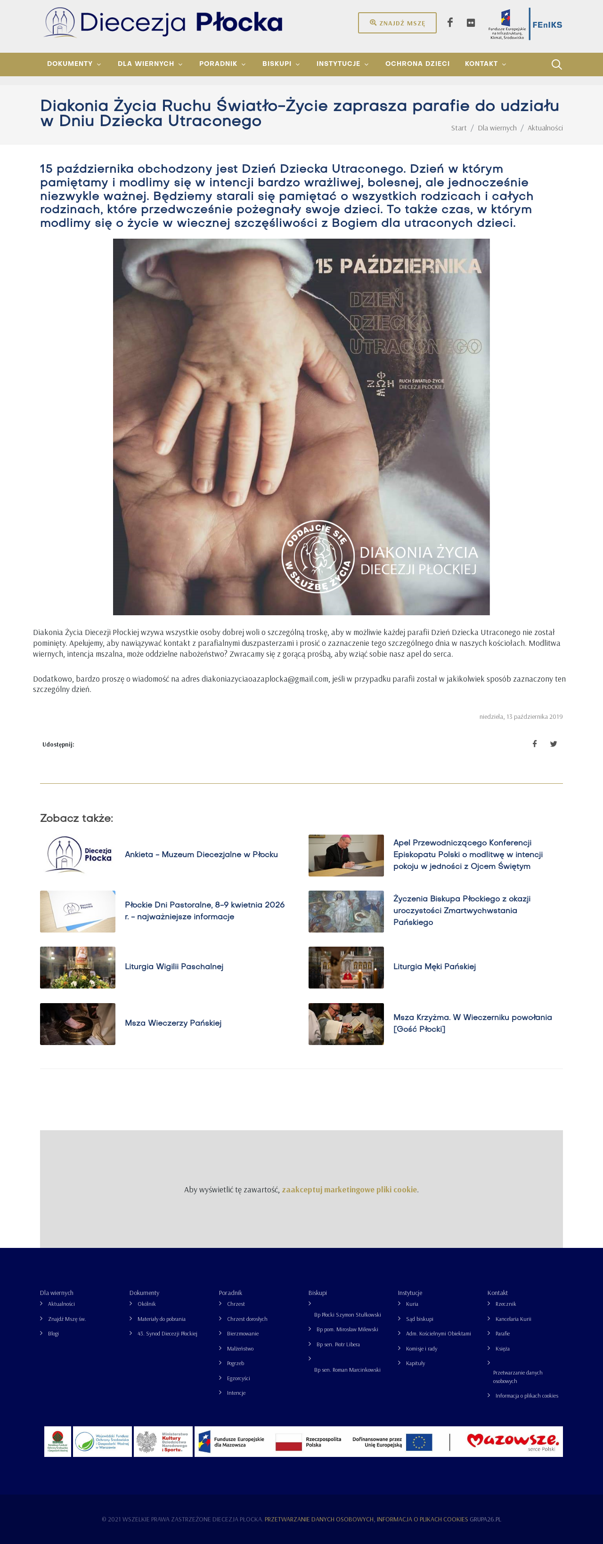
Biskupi (318, 1292)
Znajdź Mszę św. (67, 1318)
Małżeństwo (240, 1348)
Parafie (503, 1333)
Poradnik (230, 1292)
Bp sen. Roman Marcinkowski (347, 1369)
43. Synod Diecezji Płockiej (167, 1333)
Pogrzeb (235, 1363)
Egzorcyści (238, 1378)
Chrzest (236, 1303)
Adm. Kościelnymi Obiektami (438, 1333)
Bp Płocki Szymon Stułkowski (347, 1314)
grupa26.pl (485, 1519)
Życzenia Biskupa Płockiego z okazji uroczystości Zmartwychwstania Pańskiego (461, 911)
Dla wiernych (56, 1292)
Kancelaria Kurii (513, 1318)
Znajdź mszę (397, 22)
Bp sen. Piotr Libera (338, 1344)
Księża (503, 1348)
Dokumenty (144, 1292)
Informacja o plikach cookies (527, 1395)
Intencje (236, 1392)
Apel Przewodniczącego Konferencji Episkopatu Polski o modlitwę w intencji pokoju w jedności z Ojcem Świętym (468, 855)
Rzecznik (506, 1303)
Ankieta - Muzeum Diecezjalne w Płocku (201, 855)
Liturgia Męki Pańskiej (434, 967)
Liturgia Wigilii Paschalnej (174, 967)
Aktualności (61, 1303)
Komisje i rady (421, 1348)
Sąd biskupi (419, 1318)
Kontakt (498, 1292)
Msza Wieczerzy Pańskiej (173, 1024)
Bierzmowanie (243, 1333)
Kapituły (415, 1363)
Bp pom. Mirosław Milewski (347, 1329)
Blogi (53, 1333)
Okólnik (147, 1303)
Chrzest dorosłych (247, 1318)
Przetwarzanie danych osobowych (518, 1376)
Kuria (412, 1303)
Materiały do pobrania (162, 1318)
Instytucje (410, 1292)
